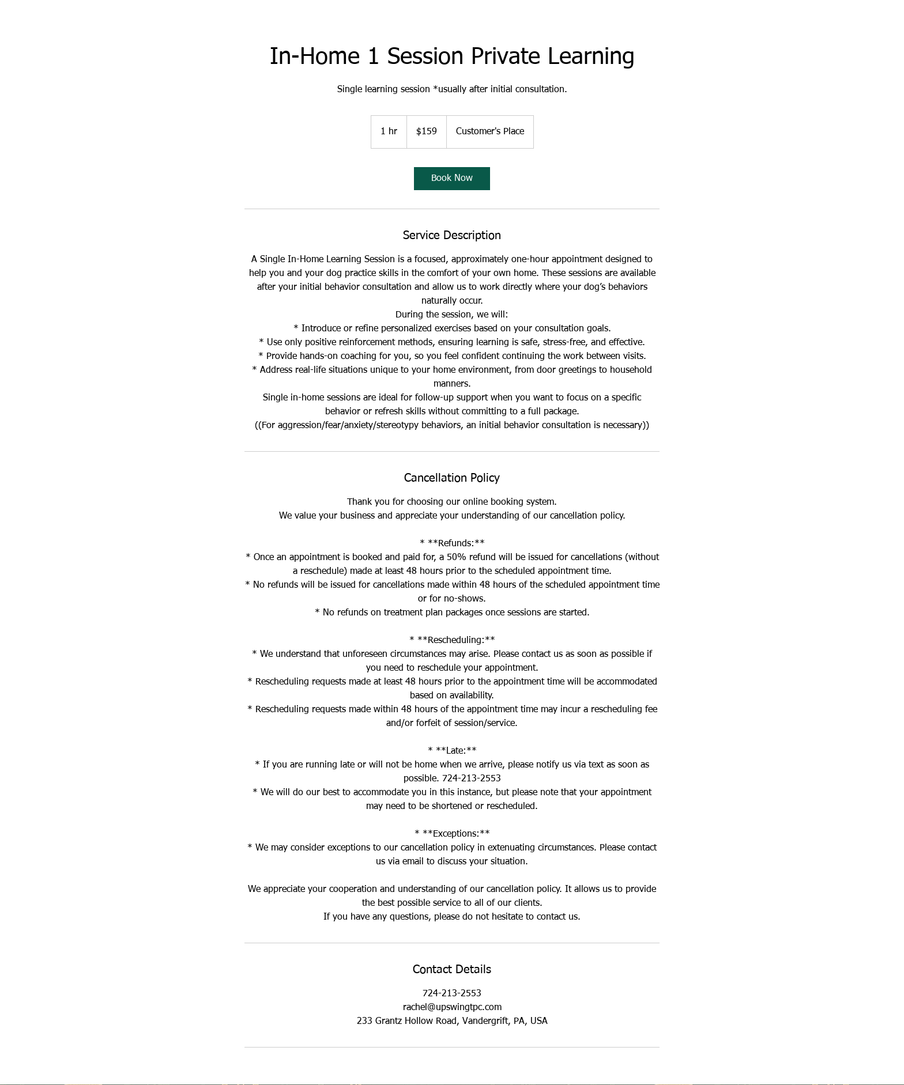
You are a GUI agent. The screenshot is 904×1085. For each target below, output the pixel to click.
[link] (452, 178)
